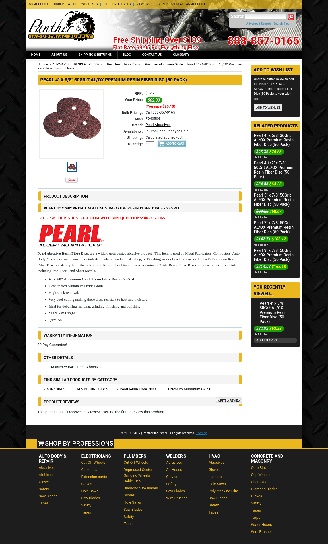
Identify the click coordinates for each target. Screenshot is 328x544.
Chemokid (259, 482)
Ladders (215, 477)
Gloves (44, 482)
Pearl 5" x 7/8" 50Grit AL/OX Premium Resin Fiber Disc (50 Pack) (274, 200)
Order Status (65, 4)
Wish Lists (89, 4)
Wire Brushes (176, 498)
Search (237, 16)
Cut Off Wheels (93, 462)
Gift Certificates (117, 4)
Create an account (189, 4)
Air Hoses (46, 475)
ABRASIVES (61, 64)
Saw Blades (48, 496)
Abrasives (47, 467)
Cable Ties (132, 481)
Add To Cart (267, 340)
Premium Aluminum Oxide (164, 64)
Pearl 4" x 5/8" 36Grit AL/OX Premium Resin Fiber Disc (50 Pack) (274, 140)
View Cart (144, 4)
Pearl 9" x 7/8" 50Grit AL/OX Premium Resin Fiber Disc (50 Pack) (274, 255)
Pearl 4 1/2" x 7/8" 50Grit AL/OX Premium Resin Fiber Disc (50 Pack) (274, 170)
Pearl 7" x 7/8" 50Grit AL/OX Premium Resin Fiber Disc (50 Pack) (274, 227)
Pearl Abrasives (158, 125)
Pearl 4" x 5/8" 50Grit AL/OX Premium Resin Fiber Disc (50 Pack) (273, 312)
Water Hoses (261, 524)
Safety (44, 489)
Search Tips (281, 24)
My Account (38, 4)
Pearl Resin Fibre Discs (123, 64)
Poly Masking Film (223, 491)
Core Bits (258, 467)
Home (43, 64)
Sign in (163, 4)
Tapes (43, 503)
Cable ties (89, 469)
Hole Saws (89, 491)
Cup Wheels (260, 475)
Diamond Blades (264, 489)
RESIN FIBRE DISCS (88, 64)
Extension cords (94, 477)
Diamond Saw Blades (141, 488)
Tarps (255, 517)
